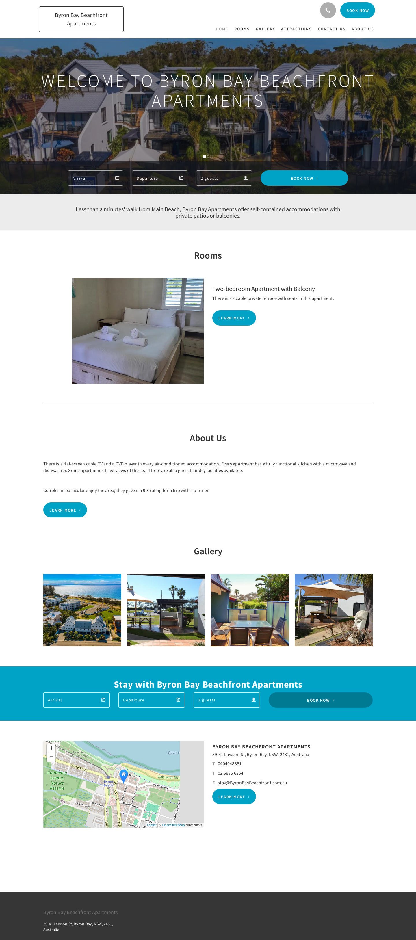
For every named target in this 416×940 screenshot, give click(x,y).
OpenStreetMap (173, 825)
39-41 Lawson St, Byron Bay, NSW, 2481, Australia (260, 754)
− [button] (51, 757)
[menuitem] (223, 29)
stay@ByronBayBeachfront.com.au (252, 782)
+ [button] (51, 748)
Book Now (302, 178)
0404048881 (230, 763)
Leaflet (152, 825)
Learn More (231, 318)
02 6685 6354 (230, 773)
